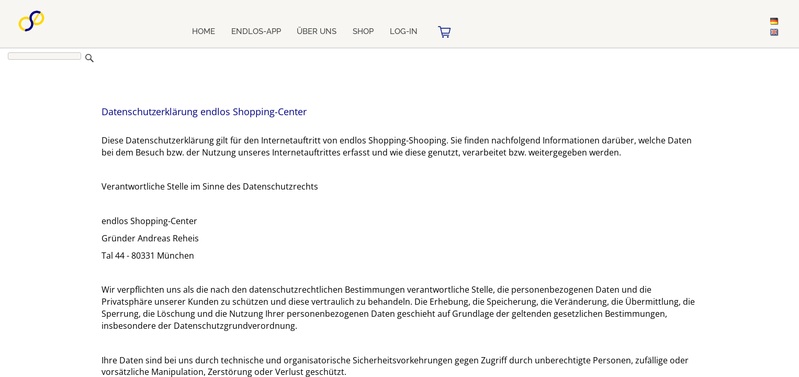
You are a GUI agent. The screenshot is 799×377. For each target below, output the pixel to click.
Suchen (89, 58)
